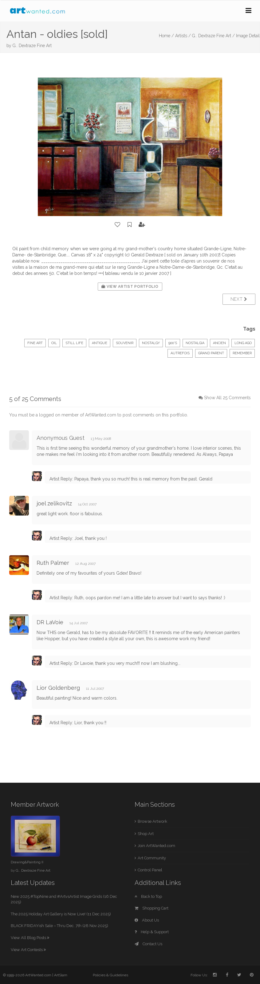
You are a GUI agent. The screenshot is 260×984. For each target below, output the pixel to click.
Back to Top (148, 896)
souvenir (124, 343)
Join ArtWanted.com (156, 845)
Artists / (183, 35)
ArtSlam (60, 975)
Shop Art (146, 833)
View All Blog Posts (30, 937)
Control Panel (150, 870)
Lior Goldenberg (58, 688)
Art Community (152, 858)
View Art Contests (28, 949)
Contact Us (148, 944)
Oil (54, 343)
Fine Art (35, 343)
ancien (219, 343)
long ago (243, 343)
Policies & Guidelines (110, 975)
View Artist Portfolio (129, 286)
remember (242, 353)
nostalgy (151, 343)
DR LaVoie (50, 622)
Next (238, 299)
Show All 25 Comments (227, 397)
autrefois (180, 353)
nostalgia (195, 343)
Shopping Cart (151, 908)
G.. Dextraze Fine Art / (213, 35)
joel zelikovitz (54, 503)
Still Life (74, 343)
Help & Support (152, 932)
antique (99, 343)
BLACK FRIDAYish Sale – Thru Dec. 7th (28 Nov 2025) (59, 925)
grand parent (211, 353)
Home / (166, 35)
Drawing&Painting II (27, 862)
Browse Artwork (152, 821)
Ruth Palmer (53, 563)
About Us (147, 920)
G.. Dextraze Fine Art (32, 45)
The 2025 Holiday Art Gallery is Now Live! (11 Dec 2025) (61, 914)
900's (172, 343)
